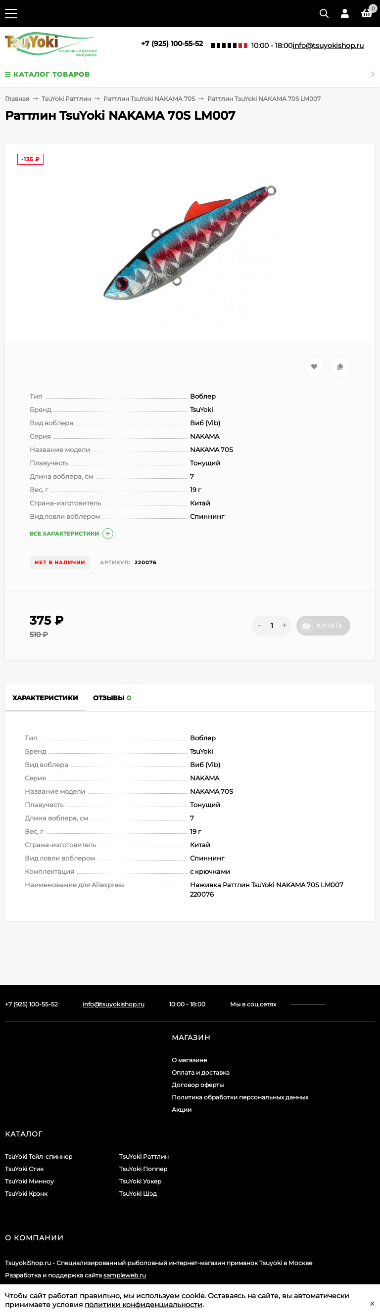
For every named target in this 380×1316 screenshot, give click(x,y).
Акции (181, 1109)
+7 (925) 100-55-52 (172, 43)
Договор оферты (198, 1085)
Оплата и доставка (201, 1072)
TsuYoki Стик (24, 1169)
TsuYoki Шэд (138, 1193)
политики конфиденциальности (143, 1304)
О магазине (189, 1060)
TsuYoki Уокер (140, 1181)
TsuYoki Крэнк (26, 1193)
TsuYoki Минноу (29, 1181)
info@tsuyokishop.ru (328, 45)
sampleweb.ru (124, 1275)
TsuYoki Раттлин (66, 98)
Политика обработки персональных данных (240, 1097)
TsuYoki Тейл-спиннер (38, 1156)
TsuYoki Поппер (143, 1169)
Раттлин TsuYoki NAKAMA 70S (149, 98)
